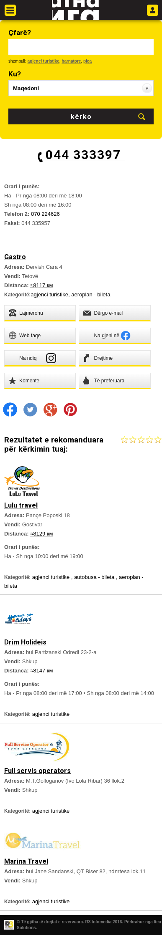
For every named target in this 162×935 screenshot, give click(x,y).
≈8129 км (41, 534)
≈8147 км (41, 670)
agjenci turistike (43, 61)
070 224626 (45, 214)
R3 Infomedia (98, 922)
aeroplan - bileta (90, 294)
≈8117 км (41, 285)
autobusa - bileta (95, 577)
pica (87, 61)
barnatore (71, 61)
